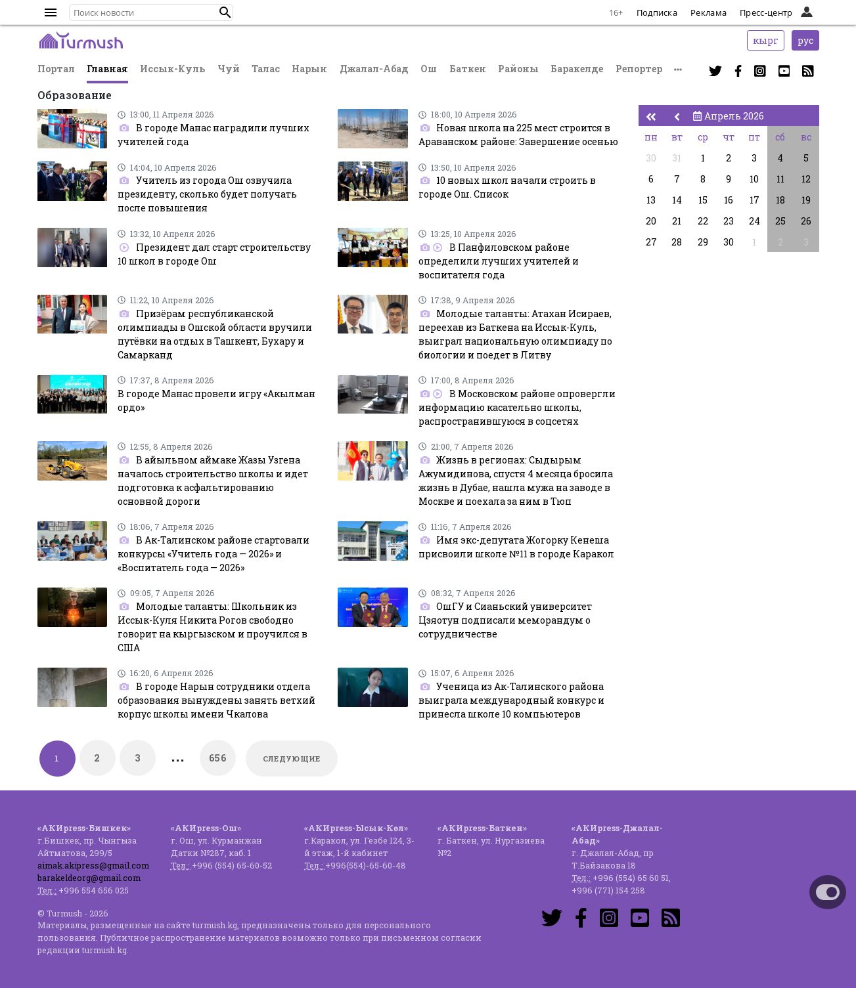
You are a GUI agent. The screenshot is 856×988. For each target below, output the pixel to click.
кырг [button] (765, 40)
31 (676, 158)
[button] (225, 12)
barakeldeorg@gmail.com (89, 877)
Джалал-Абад (374, 68)
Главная (107, 68)
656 (217, 758)
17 (754, 200)
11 (780, 179)
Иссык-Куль (172, 68)
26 (806, 221)
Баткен (467, 68)
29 (703, 242)
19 (806, 200)
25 (780, 221)
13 (651, 200)
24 (754, 221)
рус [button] (805, 40)
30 (651, 158)
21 (676, 221)
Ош (428, 68)
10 (754, 179)
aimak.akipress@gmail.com (93, 865)
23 (728, 221)
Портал (56, 68)
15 (703, 200)
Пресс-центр (766, 12)
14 (677, 200)
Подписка (657, 12)
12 (806, 179)
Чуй (228, 68)
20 (651, 221)
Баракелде (577, 68)
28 (676, 242)
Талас (266, 68)
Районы (518, 68)
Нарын (309, 68)
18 (780, 200)
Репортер (639, 68)
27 (651, 242)
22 (703, 221)
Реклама (708, 12)
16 (728, 200)
